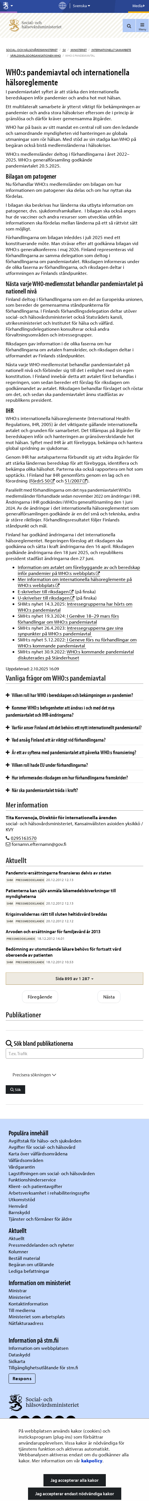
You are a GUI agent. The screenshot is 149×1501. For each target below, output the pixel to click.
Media (138, 5)
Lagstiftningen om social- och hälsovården (52, 1173)
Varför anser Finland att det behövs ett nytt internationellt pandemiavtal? (74, 727)
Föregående (40, 997)
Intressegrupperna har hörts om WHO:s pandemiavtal (75, 607)
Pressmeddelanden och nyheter (41, 1245)
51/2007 (76, 481)
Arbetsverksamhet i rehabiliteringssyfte (50, 1193)
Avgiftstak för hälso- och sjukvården (45, 1141)
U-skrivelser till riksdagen (46, 598)
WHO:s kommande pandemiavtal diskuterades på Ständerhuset (76, 655)
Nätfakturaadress (26, 1323)
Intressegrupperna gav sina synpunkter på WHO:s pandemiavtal (70, 631)
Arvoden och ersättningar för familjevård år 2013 (53, 931)
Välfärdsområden (26, 1160)
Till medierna (22, 1310)
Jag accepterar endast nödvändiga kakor (74, 1493)
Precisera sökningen (34, 1075)
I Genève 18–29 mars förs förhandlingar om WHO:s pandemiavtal (68, 619)
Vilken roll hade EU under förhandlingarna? (47, 764)
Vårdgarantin (22, 1167)
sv (64, 50)
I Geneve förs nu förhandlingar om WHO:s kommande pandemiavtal (77, 643)
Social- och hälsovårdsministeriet (31, 50)
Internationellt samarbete (111, 50)
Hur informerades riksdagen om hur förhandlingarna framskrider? (67, 777)
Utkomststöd (22, 1199)
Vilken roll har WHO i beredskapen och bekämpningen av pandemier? (69, 695)
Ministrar (18, 1290)
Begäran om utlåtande (31, 1264)
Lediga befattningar (29, 1271)
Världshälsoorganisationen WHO (35, 56)
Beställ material (24, 1258)
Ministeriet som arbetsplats (37, 1316)
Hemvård (18, 1206)
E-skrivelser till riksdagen (46, 591)
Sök (15, 1089)
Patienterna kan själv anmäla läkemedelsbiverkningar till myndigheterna (61, 893)
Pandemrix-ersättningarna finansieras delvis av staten (58, 873)
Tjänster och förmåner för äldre (40, 1219)
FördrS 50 (42, 481)
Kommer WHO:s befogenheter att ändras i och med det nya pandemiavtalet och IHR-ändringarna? (60, 711)
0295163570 (24, 838)
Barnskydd (19, 1212)
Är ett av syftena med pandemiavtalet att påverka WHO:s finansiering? (71, 752)
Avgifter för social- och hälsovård (42, 1147)
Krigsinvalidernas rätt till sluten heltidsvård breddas (56, 914)
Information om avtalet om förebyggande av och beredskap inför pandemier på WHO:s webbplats (79, 570)
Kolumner (18, 1251)
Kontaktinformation (28, 1304)
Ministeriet (78, 50)
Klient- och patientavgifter (35, 1186)
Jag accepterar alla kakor (75, 1480)
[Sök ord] (74, 1053)
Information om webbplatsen (38, 1348)
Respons (22, 1378)
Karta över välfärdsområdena (38, 1154)
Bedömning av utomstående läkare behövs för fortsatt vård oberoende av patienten (63, 952)
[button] (74, 978)
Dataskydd (19, 1355)
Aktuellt (17, 1238)
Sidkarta (17, 1361)
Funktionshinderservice (32, 1180)
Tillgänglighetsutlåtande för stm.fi (43, 1367)
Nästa (109, 997)
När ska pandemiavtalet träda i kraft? (42, 790)
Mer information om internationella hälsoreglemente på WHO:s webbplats (75, 582)
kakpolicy (91, 1460)
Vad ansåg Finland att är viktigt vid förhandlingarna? (56, 739)
